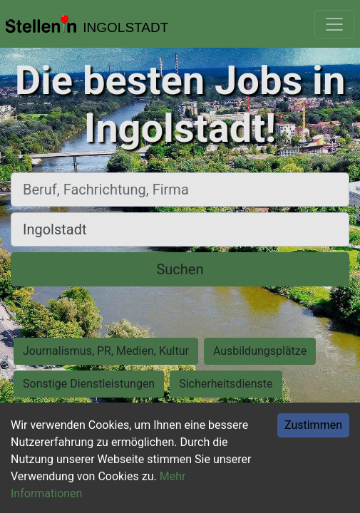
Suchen (179, 269)
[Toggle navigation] (334, 24)
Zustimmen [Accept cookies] (313, 425)
